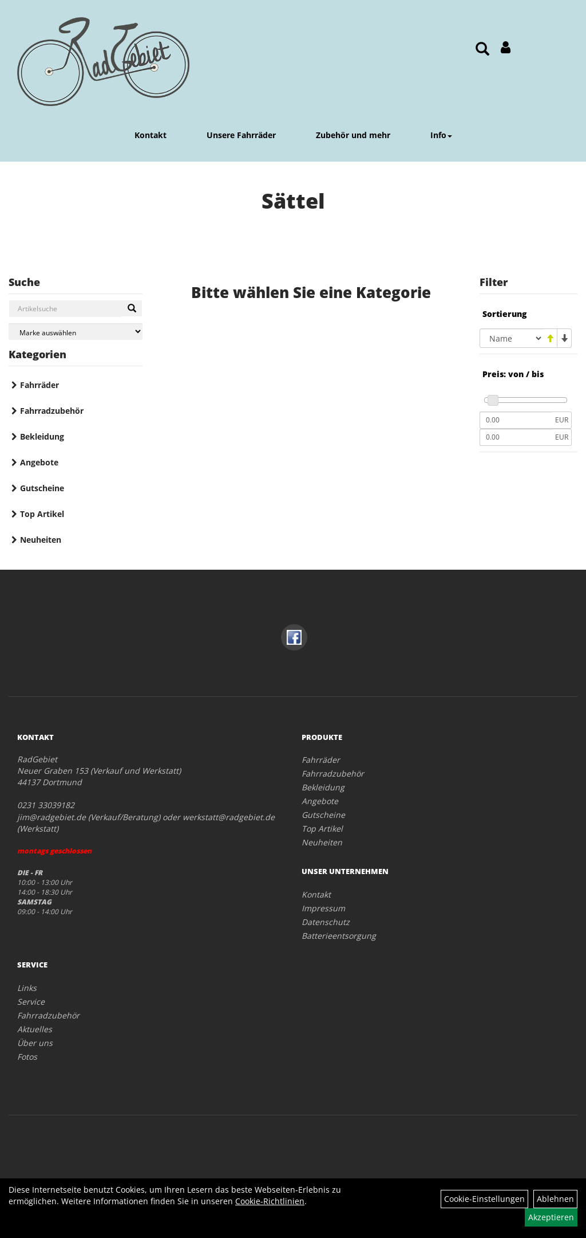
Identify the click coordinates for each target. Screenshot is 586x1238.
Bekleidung (42, 436)
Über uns (35, 1042)
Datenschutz (326, 921)
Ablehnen (555, 1198)
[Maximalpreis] (516, 437)
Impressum (323, 908)
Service (31, 1001)
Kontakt (150, 135)
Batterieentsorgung (339, 935)
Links (27, 987)
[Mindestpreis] (516, 420)
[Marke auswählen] (75, 331)
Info (441, 135)
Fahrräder (39, 384)
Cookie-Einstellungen (484, 1198)
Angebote (39, 462)
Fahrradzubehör (52, 410)
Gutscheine (42, 488)
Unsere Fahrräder (241, 135)
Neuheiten (40, 539)
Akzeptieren (551, 1217)
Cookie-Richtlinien (269, 1201)
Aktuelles (34, 1029)
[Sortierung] (511, 338)
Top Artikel (42, 513)
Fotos (27, 1056)
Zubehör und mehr (353, 135)
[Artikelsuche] (482, 49)
